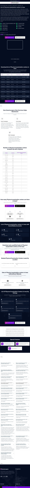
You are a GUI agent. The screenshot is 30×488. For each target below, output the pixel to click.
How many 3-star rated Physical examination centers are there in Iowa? (7, 403)
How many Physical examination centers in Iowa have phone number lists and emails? (7, 376)
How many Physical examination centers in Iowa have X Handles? (7, 386)
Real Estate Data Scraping (4, 473)
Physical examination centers (4, 5)
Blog (16, 462)
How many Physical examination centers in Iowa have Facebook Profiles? (7, 381)
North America (10, 5)
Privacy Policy (17, 467)
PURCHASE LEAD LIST (9, 37)
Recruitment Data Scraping (4, 477)
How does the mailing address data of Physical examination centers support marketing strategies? (6, 441)
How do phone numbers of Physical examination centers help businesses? (21, 432)
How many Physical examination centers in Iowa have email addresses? (22, 371)
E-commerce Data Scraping (4, 476)
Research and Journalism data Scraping (6, 481)
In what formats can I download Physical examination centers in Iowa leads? (6, 365)
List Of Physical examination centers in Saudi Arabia (21, 259)
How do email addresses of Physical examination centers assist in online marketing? (6, 433)
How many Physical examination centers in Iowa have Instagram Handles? (22, 381)
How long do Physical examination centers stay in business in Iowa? (21, 408)
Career (16, 461)
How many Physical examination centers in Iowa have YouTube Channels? (22, 386)
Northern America (15, 5)
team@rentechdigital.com (19, 474)
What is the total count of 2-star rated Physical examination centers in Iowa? (21, 403)
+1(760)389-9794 (18, 473)
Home (16, 458)
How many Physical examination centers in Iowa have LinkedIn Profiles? (22, 376)
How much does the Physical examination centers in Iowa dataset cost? (21, 365)
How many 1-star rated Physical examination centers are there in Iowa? (7, 408)
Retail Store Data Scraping (4, 480)
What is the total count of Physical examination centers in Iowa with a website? (7, 392)
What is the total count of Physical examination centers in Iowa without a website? (21, 392)
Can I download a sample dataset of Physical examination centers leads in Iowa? (22, 358)
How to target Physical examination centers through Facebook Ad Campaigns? (7, 424)
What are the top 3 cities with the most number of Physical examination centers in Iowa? (6, 413)
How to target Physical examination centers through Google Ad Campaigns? (22, 424)
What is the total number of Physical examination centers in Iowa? (6, 351)
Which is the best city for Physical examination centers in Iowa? (20, 413)
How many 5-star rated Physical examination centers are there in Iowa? (7, 397)
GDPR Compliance (18, 466)
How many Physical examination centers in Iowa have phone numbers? (7, 371)
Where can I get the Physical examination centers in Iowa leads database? (21, 351)
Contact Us (16, 487)
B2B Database (17, 470)
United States (19, 5)
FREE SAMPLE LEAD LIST (20, 37)
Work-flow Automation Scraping (5, 482)
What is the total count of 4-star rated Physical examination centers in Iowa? (21, 397)
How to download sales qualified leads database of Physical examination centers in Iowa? (7, 359)
